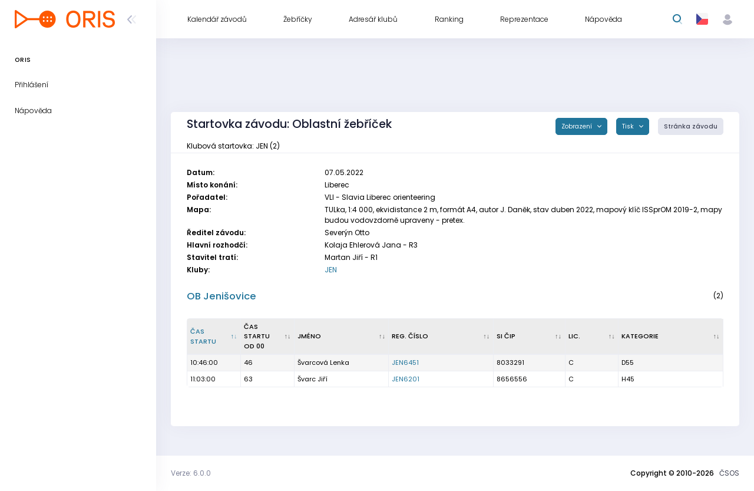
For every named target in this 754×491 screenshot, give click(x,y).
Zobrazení (577, 126)
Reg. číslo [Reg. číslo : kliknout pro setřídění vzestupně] (410, 336)
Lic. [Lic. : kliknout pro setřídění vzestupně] (574, 336)
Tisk (629, 126)
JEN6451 (405, 362)
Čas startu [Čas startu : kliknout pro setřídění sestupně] (203, 336)
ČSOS (729, 473)
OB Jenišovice (221, 296)
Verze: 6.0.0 (191, 473)
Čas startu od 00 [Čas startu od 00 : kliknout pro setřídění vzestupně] (257, 336)
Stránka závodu (690, 126)
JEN (331, 270)
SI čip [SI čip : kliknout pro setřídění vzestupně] (506, 336)
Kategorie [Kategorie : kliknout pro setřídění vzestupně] (640, 336)
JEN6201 (405, 379)
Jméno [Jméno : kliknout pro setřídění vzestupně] (309, 336)
